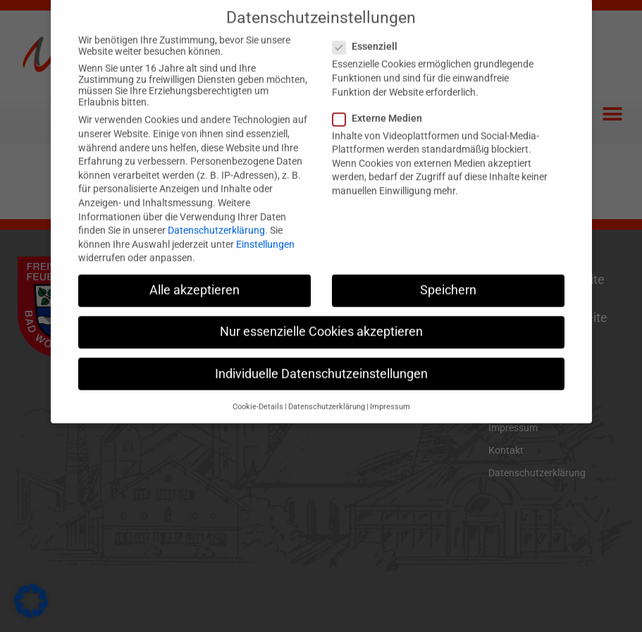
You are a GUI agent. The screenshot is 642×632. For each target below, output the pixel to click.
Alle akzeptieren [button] (194, 273)
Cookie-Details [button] (258, 388)
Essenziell (369, 29)
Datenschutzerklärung (216, 212)
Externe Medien (381, 100)
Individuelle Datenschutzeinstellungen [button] (321, 356)
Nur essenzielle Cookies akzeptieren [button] (321, 314)
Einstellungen (265, 226)
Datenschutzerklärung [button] (326, 388)
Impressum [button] (390, 388)
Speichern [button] (448, 273)
